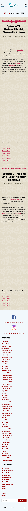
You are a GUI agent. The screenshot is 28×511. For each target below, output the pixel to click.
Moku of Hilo (6, 148)
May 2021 (4, 449)
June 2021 (4, 446)
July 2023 (4, 391)
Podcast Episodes (20, 20)
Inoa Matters (5, 468)
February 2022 (6, 429)
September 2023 (6, 386)
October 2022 (5, 411)
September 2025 (6, 357)
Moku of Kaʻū (6, 153)
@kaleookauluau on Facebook (14, 319)
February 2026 (6, 346)
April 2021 (4, 451)
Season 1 (14, 22)
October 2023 (5, 384)
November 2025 (6, 353)
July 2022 (4, 417)
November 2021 (6, 435)
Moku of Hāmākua (8, 20)
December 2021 (6, 433)
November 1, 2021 (19, 183)
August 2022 (5, 415)
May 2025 (4, 366)
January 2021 (5, 458)
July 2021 (4, 444)
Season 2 (4, 488)
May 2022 (4, 422)
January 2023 (5, 404)
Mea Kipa (18, 63)
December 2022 (6, 406)
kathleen (9, 36)
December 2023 (6, 379)
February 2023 (6, 402)
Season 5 (4, 495)
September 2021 (6, 440)
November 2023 (6, 382)
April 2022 (4, 424)
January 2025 (5, 373)
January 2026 (5, 348)
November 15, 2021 (20, 36)
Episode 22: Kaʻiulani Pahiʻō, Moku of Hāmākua (14, 29)
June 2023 (4, 393)
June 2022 (4, 420)
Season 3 (4, 491)
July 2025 (4, 361)
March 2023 (5, 400)
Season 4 (4, 493)
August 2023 (5, 388)
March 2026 (5, 344)
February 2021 (6, 455)
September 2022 (6, 413)
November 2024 (6, 377)
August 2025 (5, 359)
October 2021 (5, 438)
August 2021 (5, 442)
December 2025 (6, 350)
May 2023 (4, 395)
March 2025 (5, 368)
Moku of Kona (6, 155)
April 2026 (4, 341)
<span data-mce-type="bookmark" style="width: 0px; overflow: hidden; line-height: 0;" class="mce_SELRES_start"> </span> (14, 256)
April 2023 (4, 397)
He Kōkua (12, 65)
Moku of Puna (6, 151)
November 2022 (6, 408)
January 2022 (5, 431)
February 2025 (6, 370)
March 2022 (5, 426)
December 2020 (6, 460)
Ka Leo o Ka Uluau (11, 508)
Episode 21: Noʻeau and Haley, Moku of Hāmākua (14, 176)
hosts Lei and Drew (14, 199)
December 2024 (6, 375)
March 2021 (5, 453)
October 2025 (5, 355)
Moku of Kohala (6, 158)
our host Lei (20, 50)
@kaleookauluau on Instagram (14, 329)
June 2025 (4, 364)
